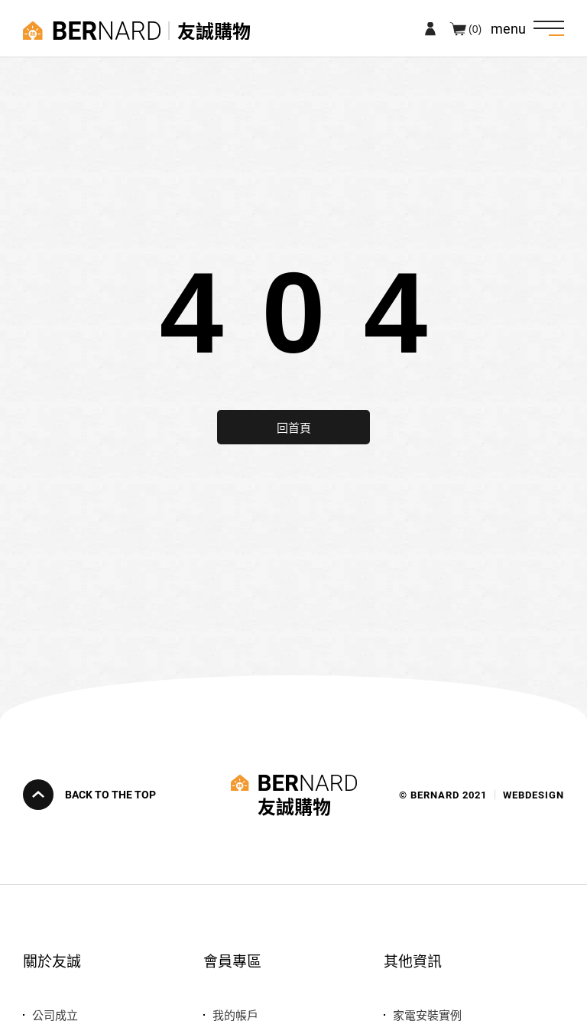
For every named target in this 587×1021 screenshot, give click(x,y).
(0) (475, 28)
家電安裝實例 (427, 1014)
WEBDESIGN (533, 795)
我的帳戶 (235, 1014)
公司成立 (55, 1014)
